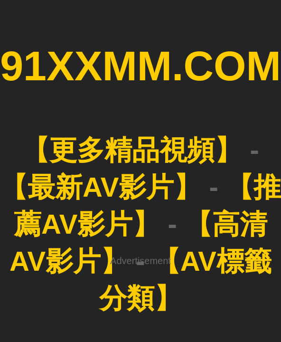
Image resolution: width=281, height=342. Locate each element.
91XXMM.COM (140, 65)
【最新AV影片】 (100, 186)
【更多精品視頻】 (132, 149)
